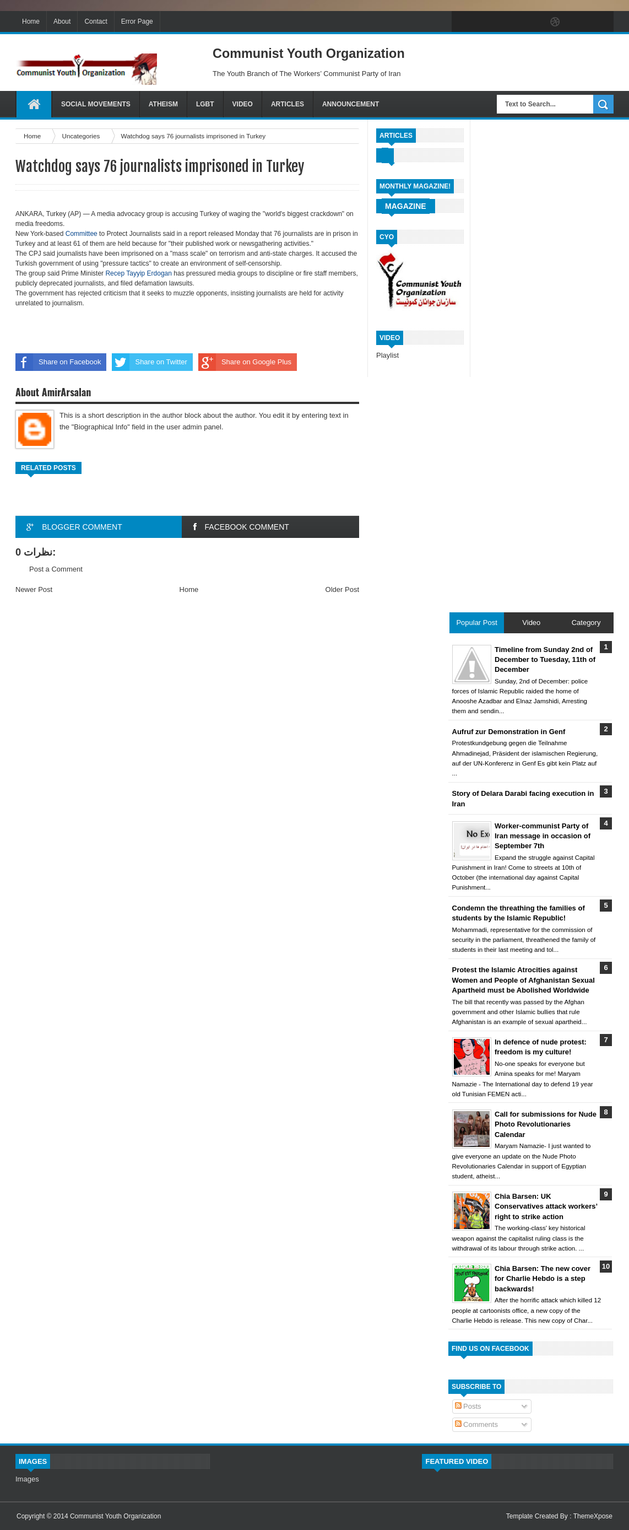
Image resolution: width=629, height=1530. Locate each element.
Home (31, 21)
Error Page (137, 21)
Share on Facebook (58, 362)
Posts (468, 1406)
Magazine (405, 206)
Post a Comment (56, 569)
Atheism (163, 104)
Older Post (342, 589)
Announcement (350, 104)
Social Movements (96, 104)
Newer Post (33, 589)
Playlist (387, 355)
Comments (476, 1424)
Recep (115, 273)
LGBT (205, 104)
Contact (95, 21)
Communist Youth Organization (115, 1516)
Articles (287, 104)
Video (242, 104)
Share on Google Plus (244, 362)
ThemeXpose (592, 1516)
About (62, 21)
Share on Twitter (149, 362)
